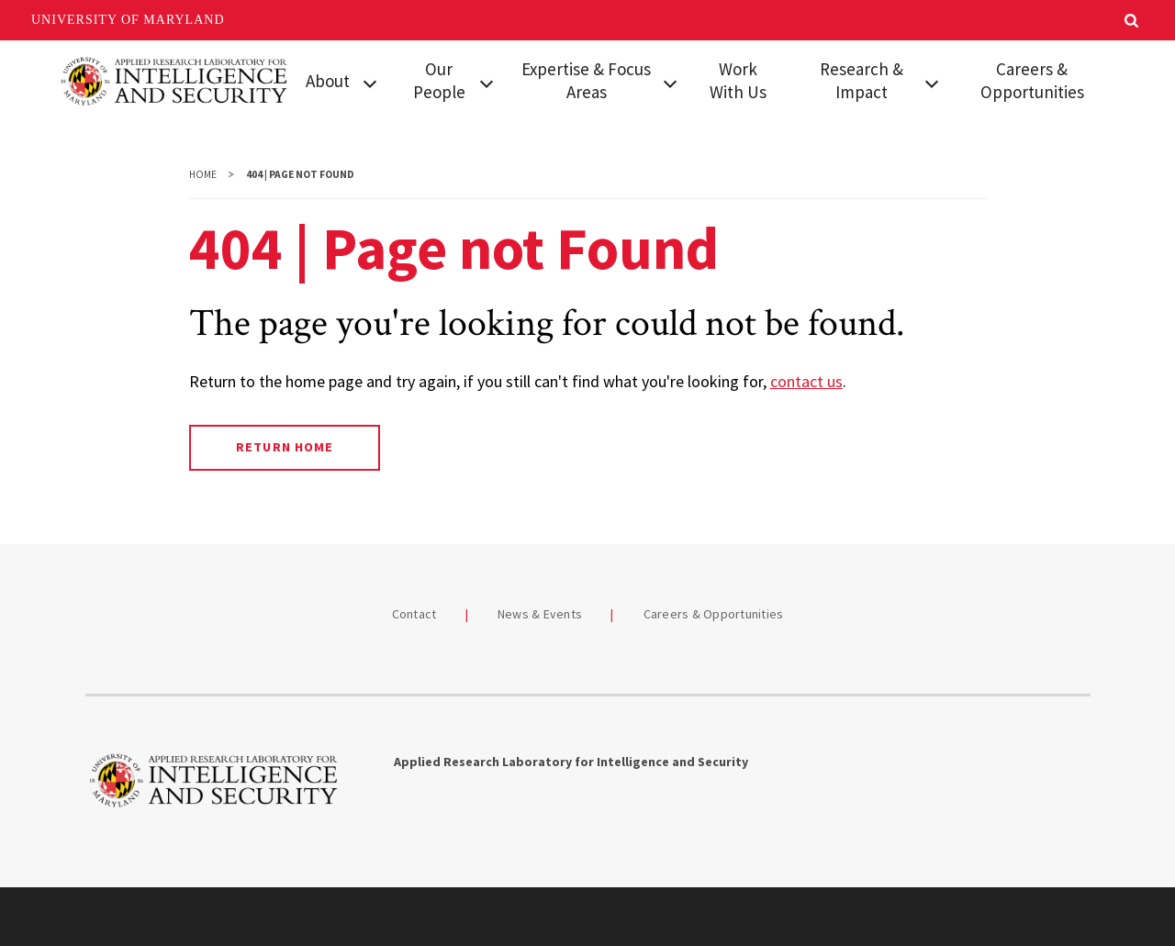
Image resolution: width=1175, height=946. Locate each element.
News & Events (540, 614)
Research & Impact (861, 80)
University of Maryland (128, 20)
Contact (414, 614)
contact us (806, 381)
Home (203, 174)
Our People (439, 80)
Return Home (284, 447)
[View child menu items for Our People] (486, 82)
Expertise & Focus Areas (586, 80)
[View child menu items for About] (370, 82)
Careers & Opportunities (1032, 80)
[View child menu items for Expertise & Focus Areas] (670, 82)
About (328, 81)
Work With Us (738, 80)
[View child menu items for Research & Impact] (931, 82)
